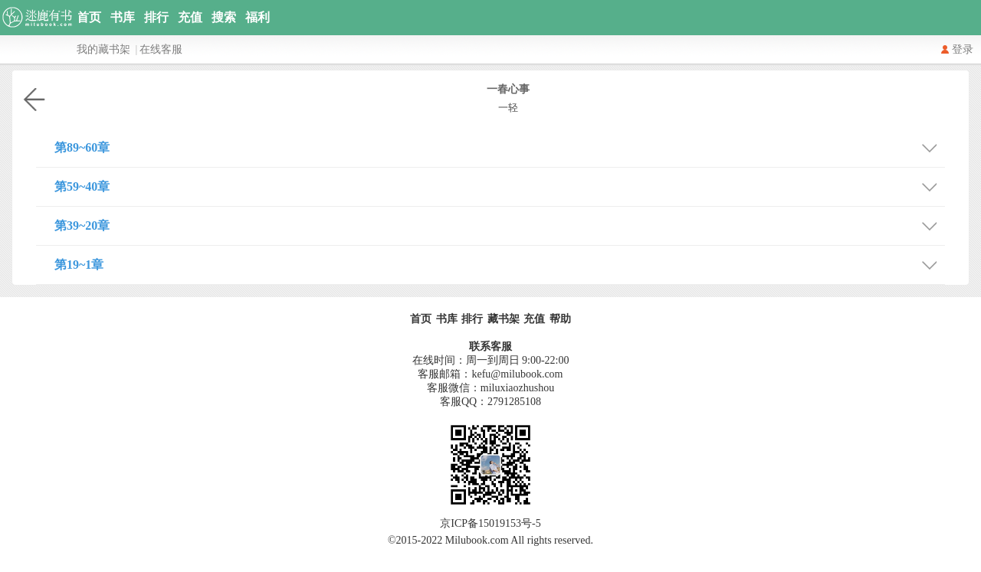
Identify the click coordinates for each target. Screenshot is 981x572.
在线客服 (160, 49)
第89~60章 (499, 146)
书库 (122, 17)
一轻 (508, 107)
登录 (962, 49)
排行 (156, 17)
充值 (190, 17)
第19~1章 (499, 263)
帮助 (560, 319)
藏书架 (503, 319)
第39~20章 (499, 224)
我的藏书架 (103, 49)
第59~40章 (499, 185)
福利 (257, 17)
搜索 (224, 17)
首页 (89, 17)
